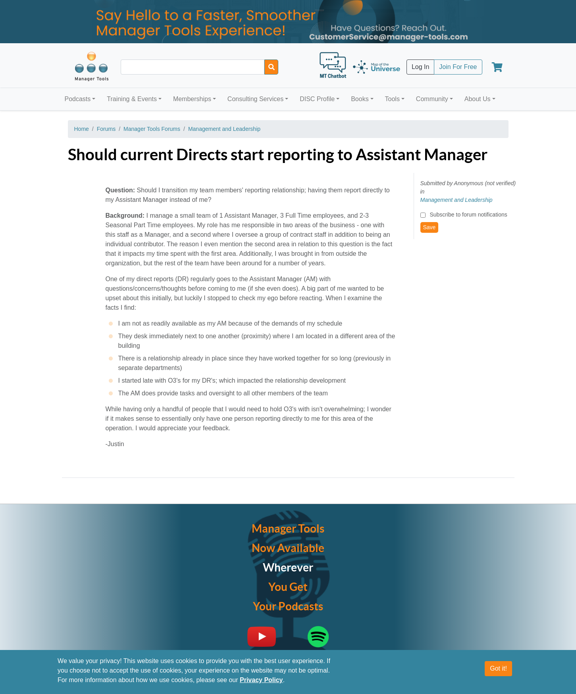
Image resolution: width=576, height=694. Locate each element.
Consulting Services (255, 99)
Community (432, 99)
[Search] (271, 67)
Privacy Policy (261, 680)
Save (429, 227)
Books (359, 99)
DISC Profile (317, 99)
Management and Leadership (224, 129)
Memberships (192, 99)
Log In (420, 66)
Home (81, 129)
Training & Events (132, 99)
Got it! (498, 668)
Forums (106, 129)
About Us (477, 99)
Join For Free (458, 66)
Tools (392, 99)
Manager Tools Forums (151, 129)
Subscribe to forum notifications (468, 214)
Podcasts (78, 99)
